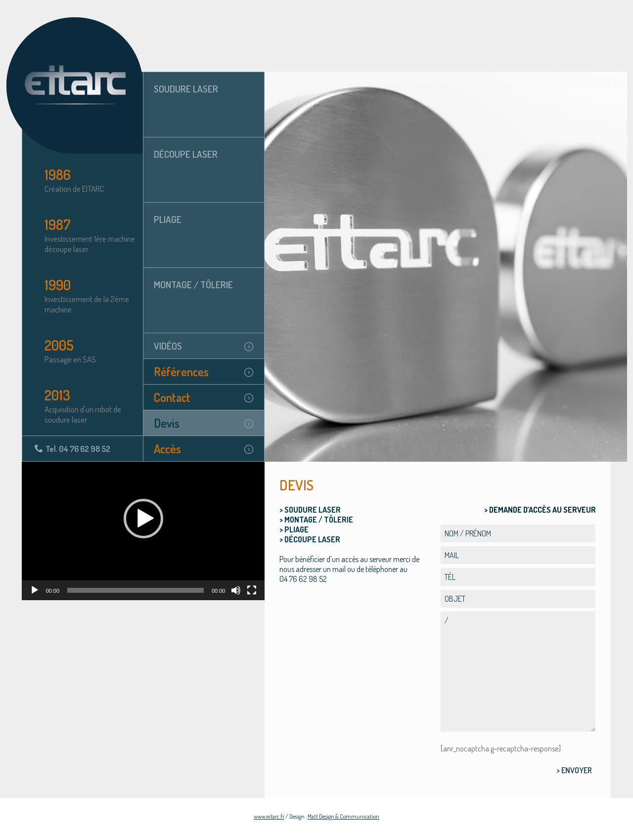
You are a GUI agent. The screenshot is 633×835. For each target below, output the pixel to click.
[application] (143, 531)
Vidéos (168, 346)
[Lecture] (35, 590)
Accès (167, 448)
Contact (172, 397)
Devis (167, 423)
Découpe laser (186, 154)
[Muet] (236, 590)
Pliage (167, 219)
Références (181, 371)
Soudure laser (186, 89)
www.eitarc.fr (269, 816)
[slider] (135, 590)
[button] (143, 518)
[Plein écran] (252, 590)
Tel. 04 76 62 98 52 (77, 448)
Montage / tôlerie (193, 284)
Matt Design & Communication (343, 816)
